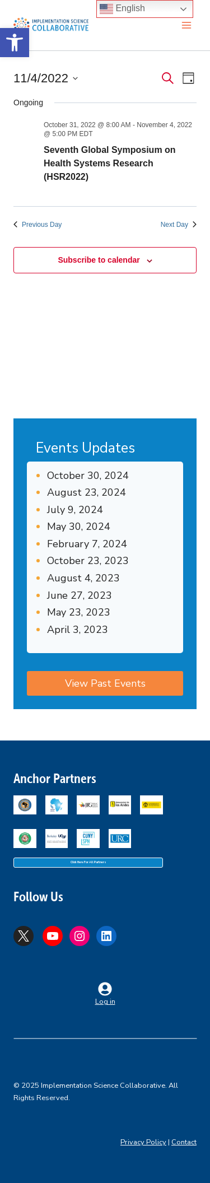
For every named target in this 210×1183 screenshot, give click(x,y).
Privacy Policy (143, 1142)
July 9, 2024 (75, 509)
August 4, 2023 (83, 578)
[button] (14, 42)
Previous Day (37, 225)
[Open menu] (186, 25)
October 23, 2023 (88, 560)
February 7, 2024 (87, 544)
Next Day (179, 225)
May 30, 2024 (78, 526)
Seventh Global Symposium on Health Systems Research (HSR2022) (110, 163)
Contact (184, 1142)
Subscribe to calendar (98, 259)
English (122, 9)
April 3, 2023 (77, 629)
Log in (105, 1001)
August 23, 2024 (86, 492)
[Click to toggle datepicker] (45, 78)
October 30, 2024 (88, 475)
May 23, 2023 (78, 612)
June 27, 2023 (79, 595)
